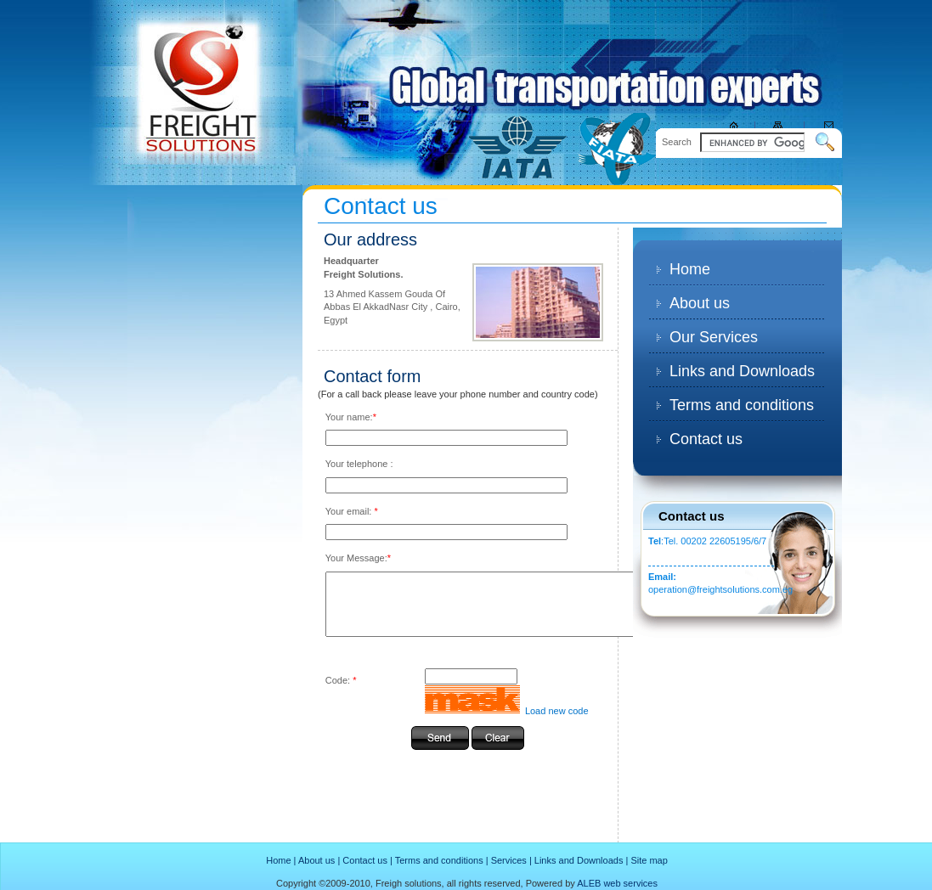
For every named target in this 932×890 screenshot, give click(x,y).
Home (689, 269)
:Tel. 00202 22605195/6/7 (707, 541)
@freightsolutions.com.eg (740, 589)
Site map (648, 860)
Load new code (555, 723)
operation (667, 589)
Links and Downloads (742, 371)
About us (699, 303)
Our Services (713, 337)
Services (509, 860)
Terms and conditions (741, 405)
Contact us (706, 439)
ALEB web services (617, 883)
